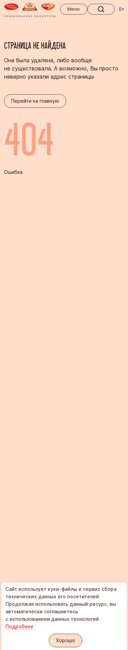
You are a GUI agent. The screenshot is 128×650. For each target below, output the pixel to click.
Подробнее (19, 626)
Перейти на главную (35, 101)
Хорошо (65, 640)
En (121, 9)
